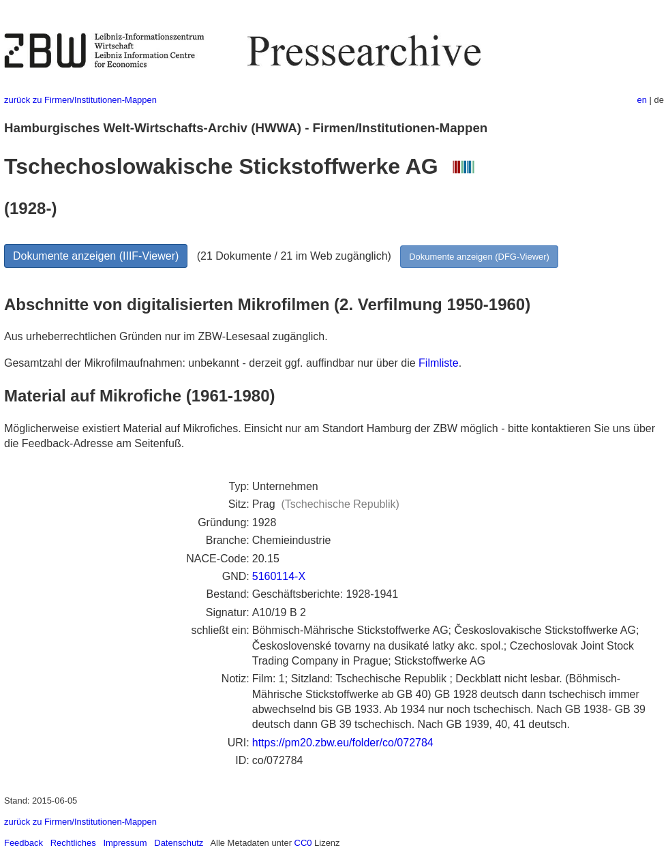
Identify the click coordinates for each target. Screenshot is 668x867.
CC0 (303, 843)
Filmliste (439, 363)
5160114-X (278, 576)
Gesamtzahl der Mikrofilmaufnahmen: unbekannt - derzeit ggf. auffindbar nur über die (211, 363)
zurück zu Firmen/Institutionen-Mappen (80, 100)
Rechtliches (73, 843)
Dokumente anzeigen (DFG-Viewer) (479, 257)
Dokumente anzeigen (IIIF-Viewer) (96, 256)
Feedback (23, 843)
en (642, 100)
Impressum (125, 843)
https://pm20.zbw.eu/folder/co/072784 (343, 742)
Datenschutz (178, 843)
